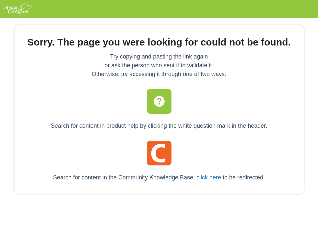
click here (208, 177)
